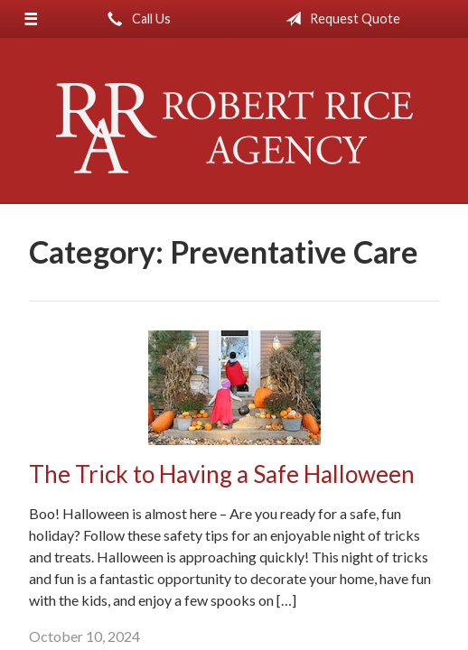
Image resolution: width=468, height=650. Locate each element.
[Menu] (30, 19)
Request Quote (339, 19)
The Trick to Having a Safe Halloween (222, 474)
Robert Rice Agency (234, 128)
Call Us (135, 19)
